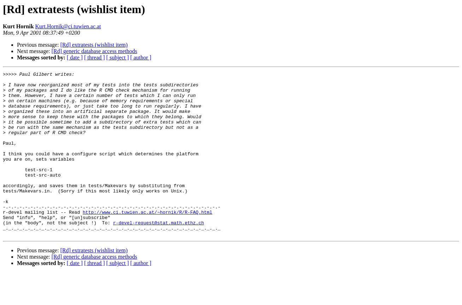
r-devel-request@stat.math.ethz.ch (158, 253)
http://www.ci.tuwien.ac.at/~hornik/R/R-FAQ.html (147, 240)
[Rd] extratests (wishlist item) (94, 45)
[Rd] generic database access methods (94, 51)
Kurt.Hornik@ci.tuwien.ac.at (68, 26)
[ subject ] (117, 57)
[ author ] (141, 57)
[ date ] (75, 57)
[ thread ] (94, 57)
